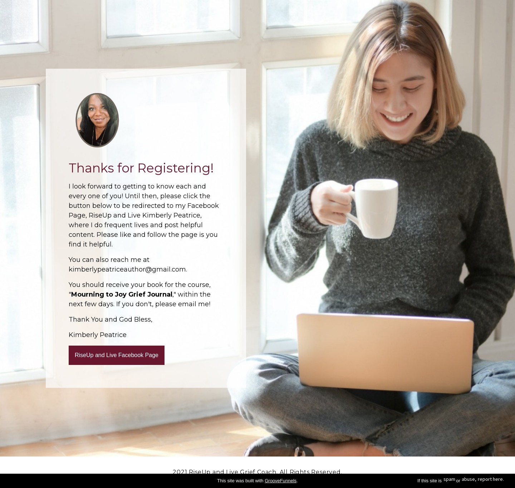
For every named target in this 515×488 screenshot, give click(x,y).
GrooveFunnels (280, 480)
